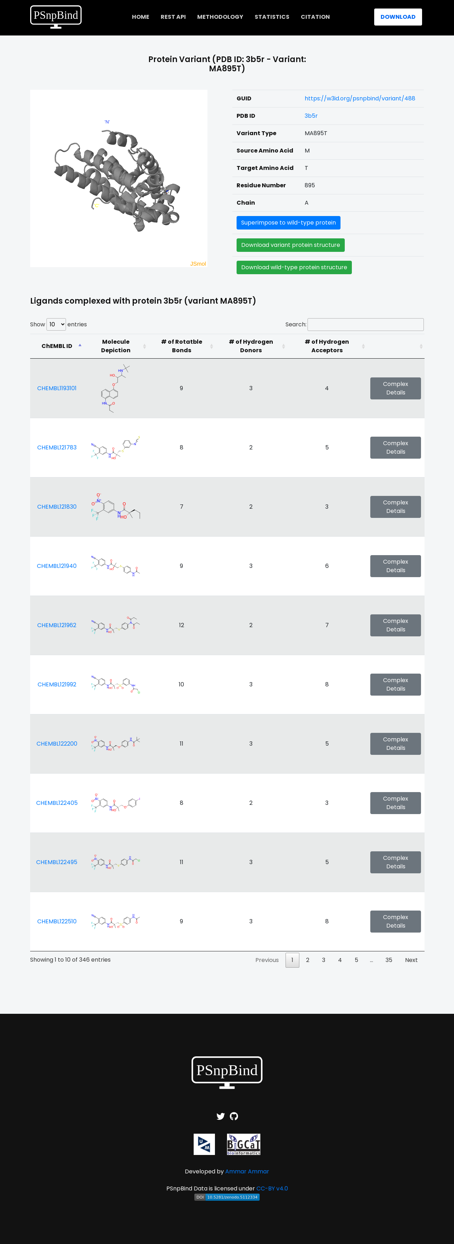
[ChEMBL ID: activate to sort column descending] (56, 346)
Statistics (272, 17)
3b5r (311, 116)
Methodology (220, 17)
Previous (267, 960)
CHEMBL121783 (57, 447)
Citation (315, 17)
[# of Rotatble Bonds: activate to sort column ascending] (181, 346)
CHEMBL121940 (57, 566)
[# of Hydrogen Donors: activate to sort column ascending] (251, 346)
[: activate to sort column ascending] (396, 346)
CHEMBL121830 (57, 507)
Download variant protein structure (290, 245)
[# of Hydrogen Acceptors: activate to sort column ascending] (327, 346)
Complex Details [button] (395, 388)
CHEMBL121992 (57, 684)
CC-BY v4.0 (272, 1188)
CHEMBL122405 (57, 803)
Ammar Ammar (247, 1171)
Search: (355, 324)
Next (411, 960)
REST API (173, 17)
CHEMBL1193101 (57, 388)
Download (398, 17)
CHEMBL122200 (57, 744)
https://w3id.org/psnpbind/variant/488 (360, 98)
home (140, 17)
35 (389, 960)
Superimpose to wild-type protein (288, 223)
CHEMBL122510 (57, 921)
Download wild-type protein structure (294, 267)
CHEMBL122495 (56, 862)
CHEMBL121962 (56, 625)
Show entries (58, 324)
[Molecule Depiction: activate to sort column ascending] (115, 346)
